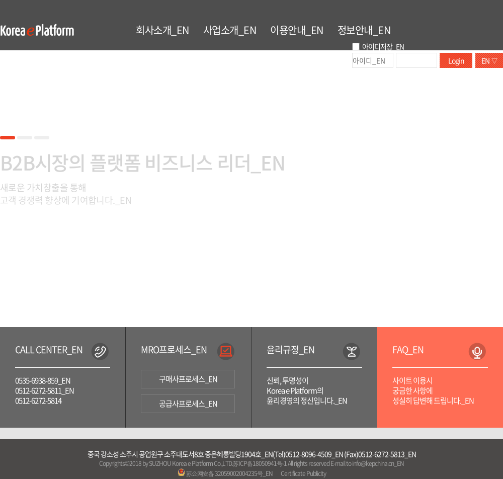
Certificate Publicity (303, 473)
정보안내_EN (364, 30)
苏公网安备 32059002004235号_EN (225, 473)
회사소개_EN (162, 30)
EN (489, 60)
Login (456, 60)
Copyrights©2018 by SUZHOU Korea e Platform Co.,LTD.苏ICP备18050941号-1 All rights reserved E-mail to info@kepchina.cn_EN (251, 463)
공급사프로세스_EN (188, 403)
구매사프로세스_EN (188, 378)
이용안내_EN (296, 30)
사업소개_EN (230, 30)
